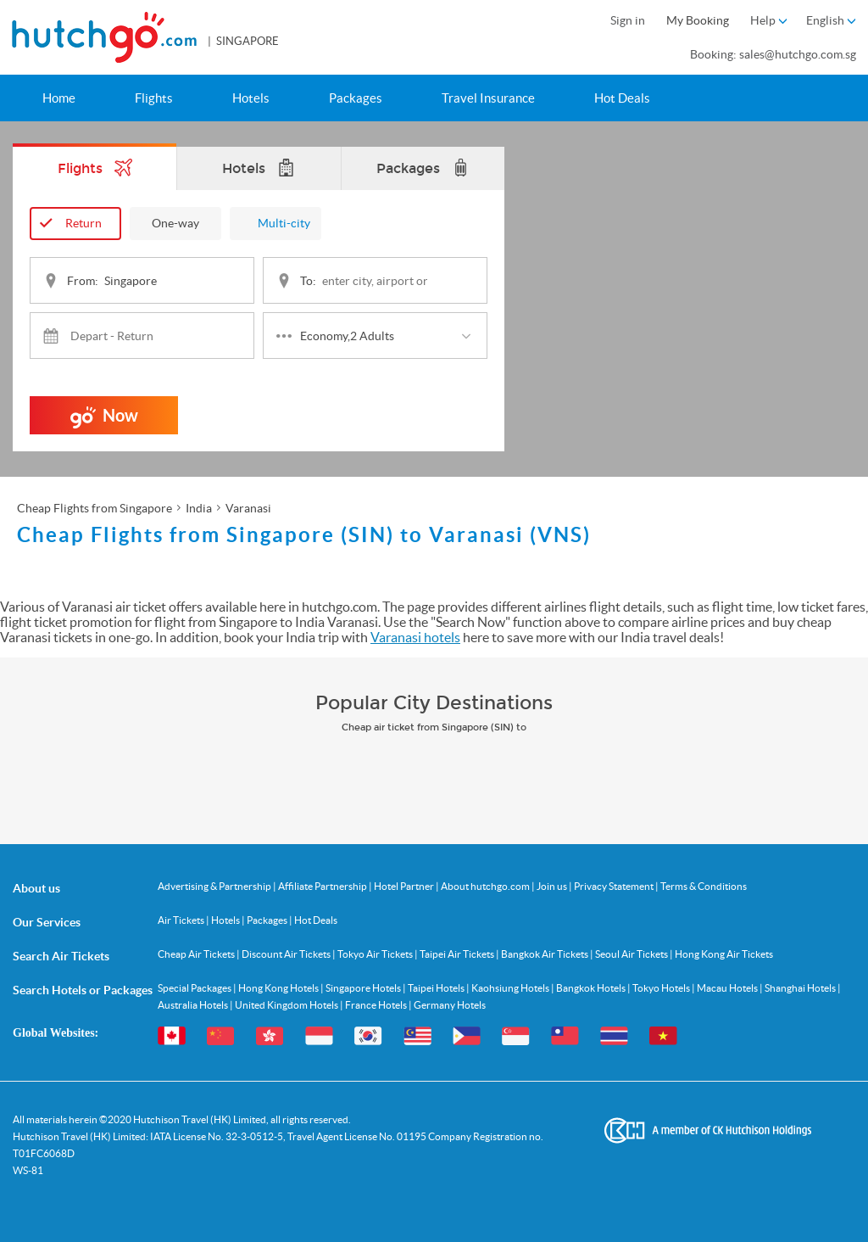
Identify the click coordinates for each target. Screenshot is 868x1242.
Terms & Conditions (703, 885)
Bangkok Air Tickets (545, 953)
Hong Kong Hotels (279, 987)
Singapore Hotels (364, 987)
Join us (553, 885)
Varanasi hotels (415, 637)
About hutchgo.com (486, 885)
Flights (154, 98)
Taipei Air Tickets (458, 953)
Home (58, 98)
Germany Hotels (450, 1004)
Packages (355, 98)
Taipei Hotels (437, 987)
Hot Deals (622, 98)
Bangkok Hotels (591, 987)
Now (104, 419)
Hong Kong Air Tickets (724, 953)
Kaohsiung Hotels (511, 987)
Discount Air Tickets (287, 953)
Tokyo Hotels (662, 987)
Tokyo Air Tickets (376, 953)
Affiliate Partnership (323, 885)
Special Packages (195, 987)
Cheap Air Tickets (197, 953)
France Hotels (377, 1004)
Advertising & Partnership (215, 885)
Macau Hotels (728, 987)
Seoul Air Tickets (632, 953)
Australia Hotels (194, 1004)
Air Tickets (182, 919)
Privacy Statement (614, 885)
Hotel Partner (405, 885)
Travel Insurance (488, 98)
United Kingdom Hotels (287, 1004)
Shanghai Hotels (801, 987)
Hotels (251, 98)
